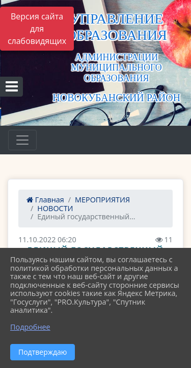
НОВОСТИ (55, 208)
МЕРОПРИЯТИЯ (102, 199)
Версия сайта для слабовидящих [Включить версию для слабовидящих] (37, 29)
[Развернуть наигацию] (22, 140)
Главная (45, 199)
